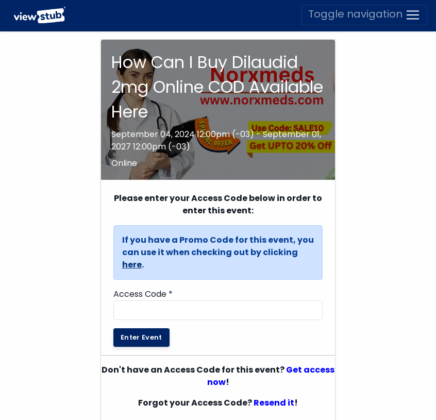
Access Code (143, 294)
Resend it (274, 403)
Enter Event (141, 337)
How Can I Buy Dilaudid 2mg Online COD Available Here (217, 87)
